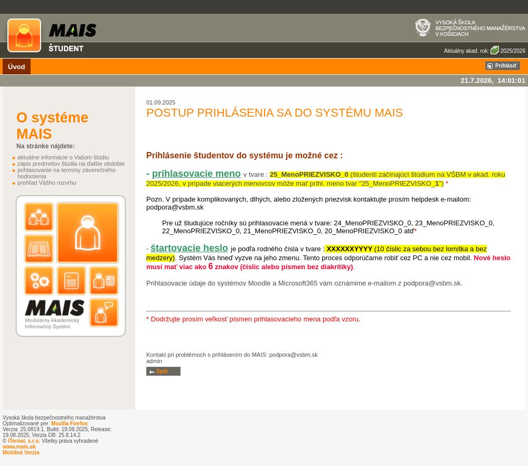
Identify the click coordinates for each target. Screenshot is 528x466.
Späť (162, 371)
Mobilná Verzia (21, 452)
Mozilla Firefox (69, 423)
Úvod (16, 67)
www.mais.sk (19, 447)
